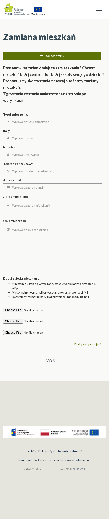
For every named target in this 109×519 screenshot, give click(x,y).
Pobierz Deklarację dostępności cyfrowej (55, 451)
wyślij (53, 360)
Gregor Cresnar (48, 460)
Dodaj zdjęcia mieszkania (21, 278)
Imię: (6, 131)
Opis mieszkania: (15, 221)
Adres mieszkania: (16, 196)
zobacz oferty (52, 56)
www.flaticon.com (79, 460)
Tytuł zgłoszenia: (15, 114)
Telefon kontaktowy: (18, 164)
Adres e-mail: (13, 180)
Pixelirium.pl (78, 468)
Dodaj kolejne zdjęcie (88, 344)
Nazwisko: (10, 147)
